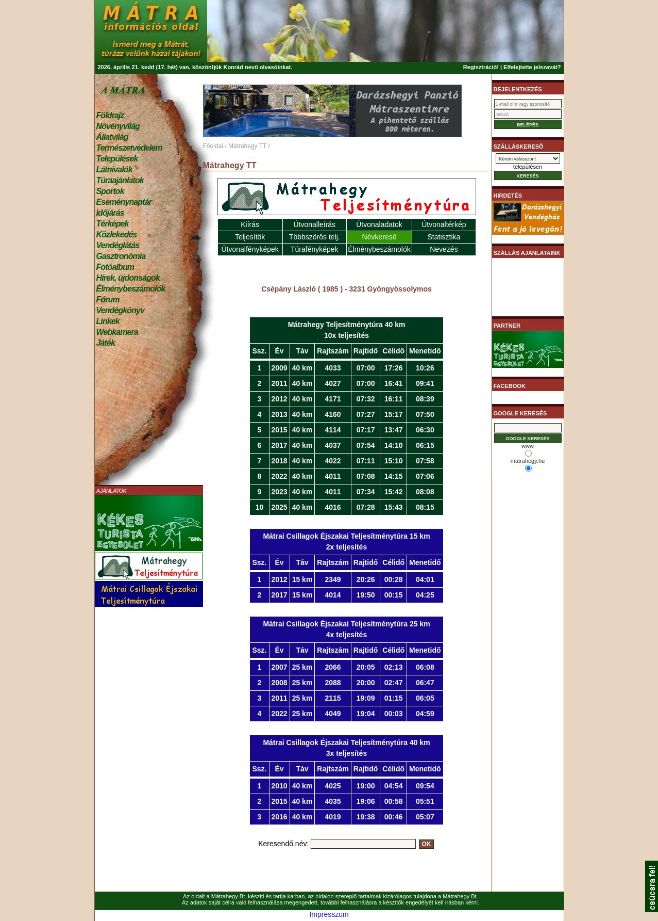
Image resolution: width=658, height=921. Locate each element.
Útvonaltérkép (443, 224)
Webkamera (117, 332)
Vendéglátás (118, 245)
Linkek (108, 321)
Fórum (108, 299)
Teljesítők (250, 237)
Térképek (112, 223)
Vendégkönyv (120, 310)
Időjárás (110, 212)
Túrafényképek (315, 249)
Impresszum (328, 914)
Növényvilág (118, 126)
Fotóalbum (115, 267)
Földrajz (110, 115)
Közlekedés (116, 234)
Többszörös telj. (314, 237)
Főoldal (213, 146)
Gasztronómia (121, 256)
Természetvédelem (129, 147)
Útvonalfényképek (249, 249)
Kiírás (250, 224)
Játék (105, 342)
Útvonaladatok (379, 224)
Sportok (110, 191)
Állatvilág (112, 137)
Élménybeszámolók (130, 288)
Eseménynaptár (123, 202)
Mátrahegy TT (247, 146)
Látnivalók (114, 169)
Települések (117, 158)
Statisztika (443, 237)
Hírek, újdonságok (128, 277)
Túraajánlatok (120, 180)
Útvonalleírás (314, 224)
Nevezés (444, 249)
